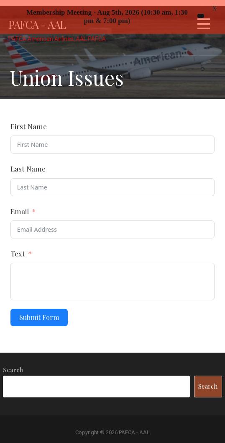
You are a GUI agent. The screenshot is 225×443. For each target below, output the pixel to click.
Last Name (28, 162)
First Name (28, 120)
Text (17, 247)
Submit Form (39, 311)
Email (19, 205)
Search (13, 364)
